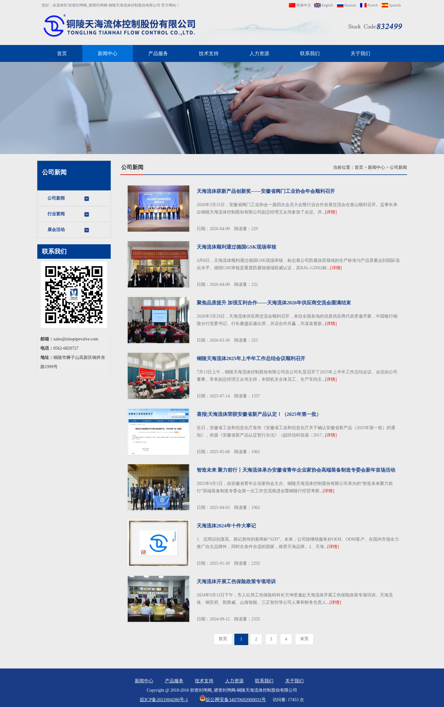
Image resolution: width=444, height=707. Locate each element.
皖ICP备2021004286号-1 (164, 699)
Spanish (391, 5)
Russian (346, 5)
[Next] (304, 639)
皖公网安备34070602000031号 (232, 699)
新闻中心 (107, 53)
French (369, 5)
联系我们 (310, 53)
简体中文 (300, 5)
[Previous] (223, 639)
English (323, 5)
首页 (62, 53)
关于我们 (360, 53)
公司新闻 (68, 199)
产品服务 (158, 53)
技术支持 (209, 53)
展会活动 (68, 230)
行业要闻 (68, 214)
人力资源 (259, 53)
